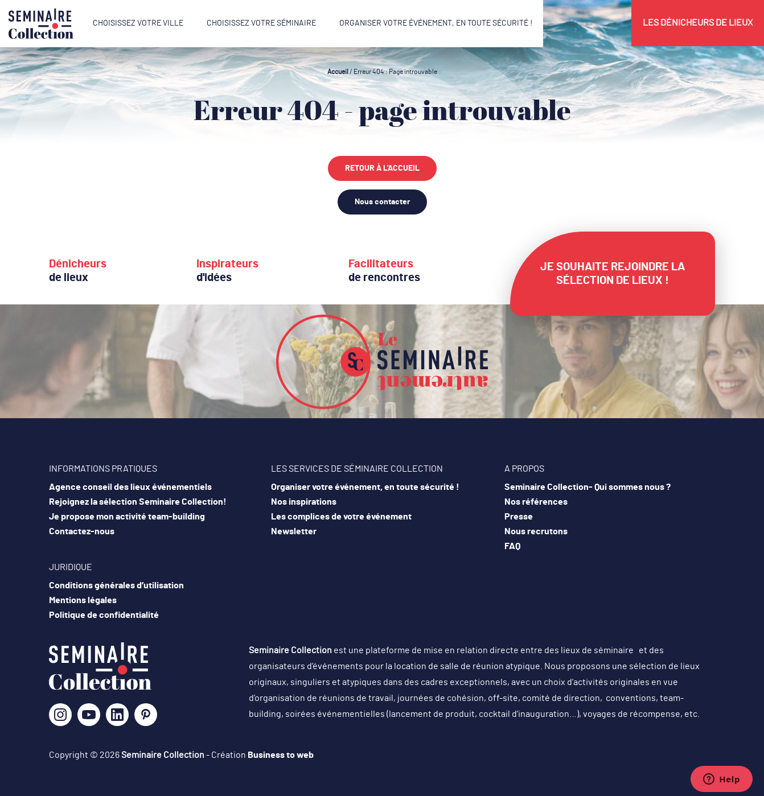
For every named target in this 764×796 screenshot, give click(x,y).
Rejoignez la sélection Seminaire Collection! (138, 501)
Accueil (337, 71)
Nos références (536, 501)
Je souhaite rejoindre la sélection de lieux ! (612, 273)
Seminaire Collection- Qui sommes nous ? (587, 487)
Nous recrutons (536, 531)
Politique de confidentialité (104, 615)
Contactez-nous (81, 531)
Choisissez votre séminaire (261, 23)
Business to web (281, 755)
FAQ (512, 546)
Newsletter (294, 531)
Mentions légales (83, 600)
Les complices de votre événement (341, 516)
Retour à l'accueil (382, 168)
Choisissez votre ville (138, 23)
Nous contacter (382, 202)
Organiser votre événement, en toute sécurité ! (435, 23)
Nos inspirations (303, 501)
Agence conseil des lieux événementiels (130, 487)
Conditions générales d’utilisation (116, 585)
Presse (518, 516)
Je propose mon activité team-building (127, 516)
